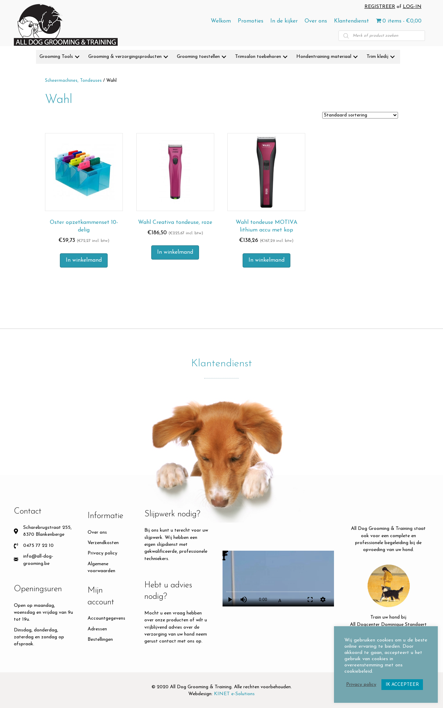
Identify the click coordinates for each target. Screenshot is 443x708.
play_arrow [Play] (230, 599)
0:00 (263, 599)
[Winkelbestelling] (360, 115)
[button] (77, 57)
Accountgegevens (106, 618)
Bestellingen (100, 639)
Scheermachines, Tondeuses (73, 80)
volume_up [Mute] (243, 599)
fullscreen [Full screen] (310, 599)
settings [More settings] (323, 599)
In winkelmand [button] (84, 260)
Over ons (97, 532)
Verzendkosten (103, 542)
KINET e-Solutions (234, 694)
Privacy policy (102, 553)
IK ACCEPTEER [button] (402, 684)
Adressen (97, 629)
